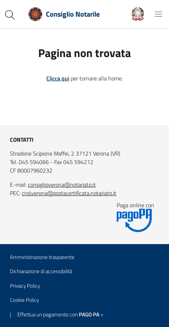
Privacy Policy (25, 286)
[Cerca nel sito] (10, 15)
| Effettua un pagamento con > (56, 314)
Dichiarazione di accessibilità (41, 271)
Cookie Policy (24, 300)
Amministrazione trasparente (42, 257)
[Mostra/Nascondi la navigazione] (158, 14)
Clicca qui (57, 78)
